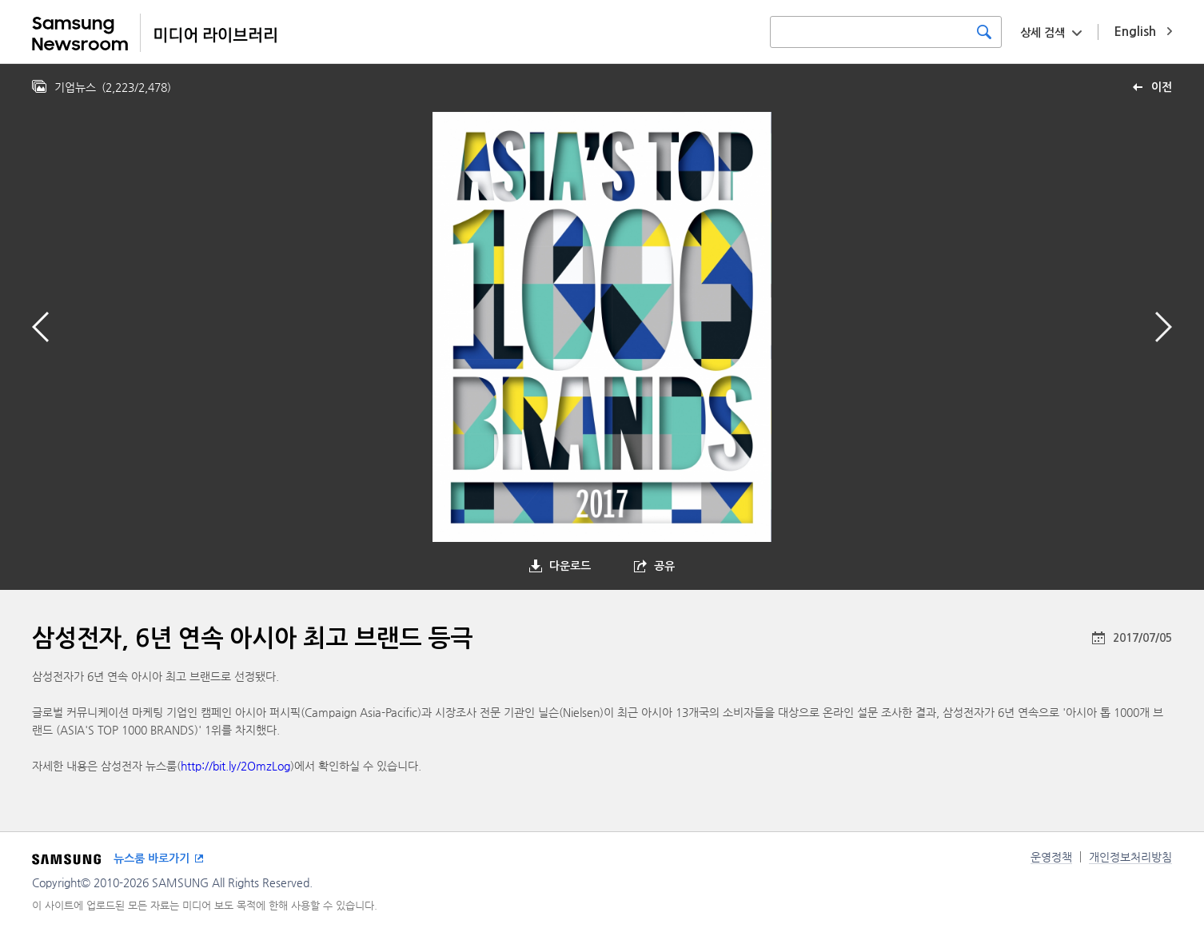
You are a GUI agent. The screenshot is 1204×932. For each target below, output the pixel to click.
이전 (1161, 87)
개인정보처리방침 (1130, 856)
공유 (664, 566)
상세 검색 (1042, 32)
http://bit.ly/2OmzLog (235, 765)
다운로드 (570, 566)
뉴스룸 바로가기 (151, 858)
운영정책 (1051, 856)
